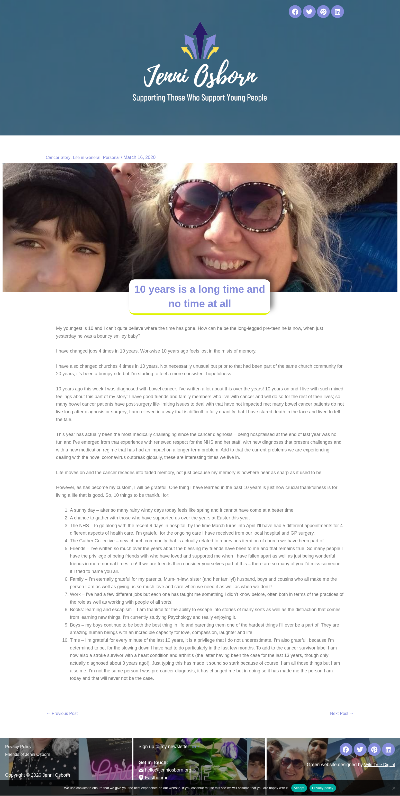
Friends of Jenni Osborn (29, 755)
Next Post (341, 713)
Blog (278, 124)
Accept (299, 788)
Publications (216, 124)
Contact (300, 124)
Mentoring (147, 124)
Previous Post (63, 713)
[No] (393, 788)
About (119, 124)
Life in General (90, 157)
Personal (117, 157)
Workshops (182, 124)
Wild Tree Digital (378, 765)
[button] (147, 123)
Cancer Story (59, 157)
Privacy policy (322, 788)
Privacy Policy (19, 747)
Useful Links (252, 124)
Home (98, 124)
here (195, 747)
